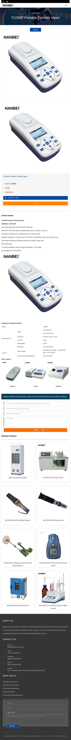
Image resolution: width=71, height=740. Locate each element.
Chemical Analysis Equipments (13, 695)
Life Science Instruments (11, 685)
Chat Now (35, 203)
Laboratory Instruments (10, 682)
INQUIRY (12, 726)
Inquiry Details (11, 712)
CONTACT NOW (13, 198)
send (35, 430)
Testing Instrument (9, 692)
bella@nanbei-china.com (15, 647)
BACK (35, 30)
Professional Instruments (11, 688)
